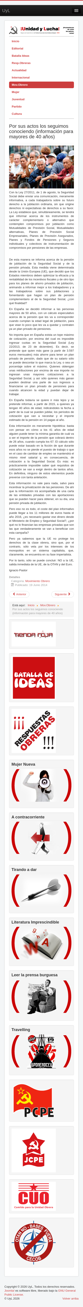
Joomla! (9, 1290)
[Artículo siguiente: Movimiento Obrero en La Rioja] (62, 594)
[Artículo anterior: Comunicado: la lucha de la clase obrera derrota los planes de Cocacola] (19, 594)
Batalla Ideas (20, 55)
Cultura (17, 113)
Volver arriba (70, 1298)
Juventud (18, 99)
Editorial (17, 48)
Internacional (21, 77)
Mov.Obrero (20, 84)
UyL (6, 10)
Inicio (15, 41)
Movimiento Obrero (37, 581)
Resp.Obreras (21, 63)
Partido (17, 106)
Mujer (15, 92)
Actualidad (19, 70)
